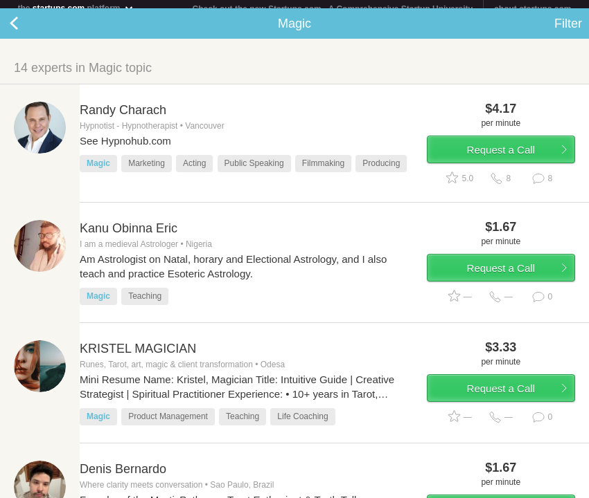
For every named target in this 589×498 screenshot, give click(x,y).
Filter (568, 32)
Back (27, 32)
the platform (76, 7)
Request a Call (501, 158)
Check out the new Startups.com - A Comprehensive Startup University (333, 9)
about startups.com (532, 9)
